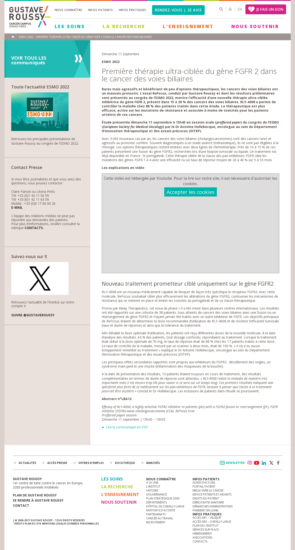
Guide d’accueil (204, 482)
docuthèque (125, 463)
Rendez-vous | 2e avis (178, 10)
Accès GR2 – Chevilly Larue (212, 522)
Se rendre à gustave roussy (38, 500)
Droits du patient (206, 498)
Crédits (19, 523)
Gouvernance (156, 494)
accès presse (57, 463)
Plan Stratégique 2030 (162, 498)
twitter (271, 463)
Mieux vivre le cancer (208, 490)
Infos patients (100, 10)
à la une (152, 482)
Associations (202, 537)
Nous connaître (68, 10)
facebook (278, 463)
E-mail (17, 208)
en (240, 9)
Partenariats (156, 514)
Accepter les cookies (191, 192)
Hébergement (202, 533)
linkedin (263, 463)
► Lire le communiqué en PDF (125, 427)
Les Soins (70, 26)
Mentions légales (54, 523)
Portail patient (204, 486)
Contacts (200, 541)
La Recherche (124, 26)
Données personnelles (83, 523)
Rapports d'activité (160, 510)
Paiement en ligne (205, 510)
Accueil (12, 36)
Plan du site (33, 523)
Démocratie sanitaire (208, 502)
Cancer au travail (159, 518)
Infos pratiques (132, 10)
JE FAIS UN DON (269, 9)
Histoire (152, 490)
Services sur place (206, 530)
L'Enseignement (188, 26)
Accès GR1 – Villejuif (207, 518)
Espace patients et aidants (212, 494)
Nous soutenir (255, 26)
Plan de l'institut (206, 526)
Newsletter (233, 465)
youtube (256, 463)
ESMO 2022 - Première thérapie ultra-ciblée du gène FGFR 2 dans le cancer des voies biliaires (85, 37)
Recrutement (155, 522)
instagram (249, 463)
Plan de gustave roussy (35, 495)
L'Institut (153, 486)
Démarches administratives (213, 506)
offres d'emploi (91, 463)
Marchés (153, 463)
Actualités (27, 463)
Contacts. (34, 228)
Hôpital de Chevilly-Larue (165, 506)
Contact (21, 505)
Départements (156, 502)
